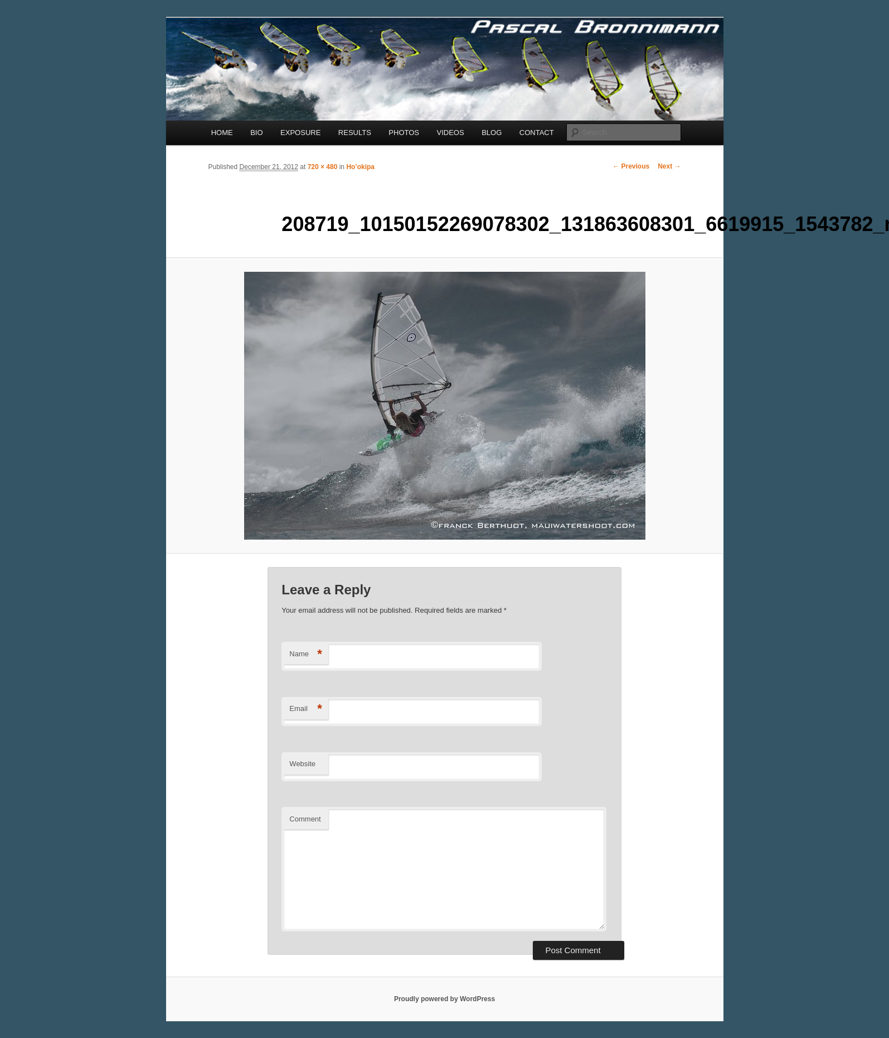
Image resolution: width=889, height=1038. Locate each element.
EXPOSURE (300, 132)
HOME (222, 132)
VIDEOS (450, 132)
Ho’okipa (360, 167)
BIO (256, 132)
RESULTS (354, 132)
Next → (669, 166)
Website (302, 764)
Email (305, 709)
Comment (304, 819)
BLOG (492, 132)
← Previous (631, 166)
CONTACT (536, 132)
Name (305, 654)
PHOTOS (403, 132)
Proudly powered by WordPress (444, 999)
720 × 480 (323, 167)
